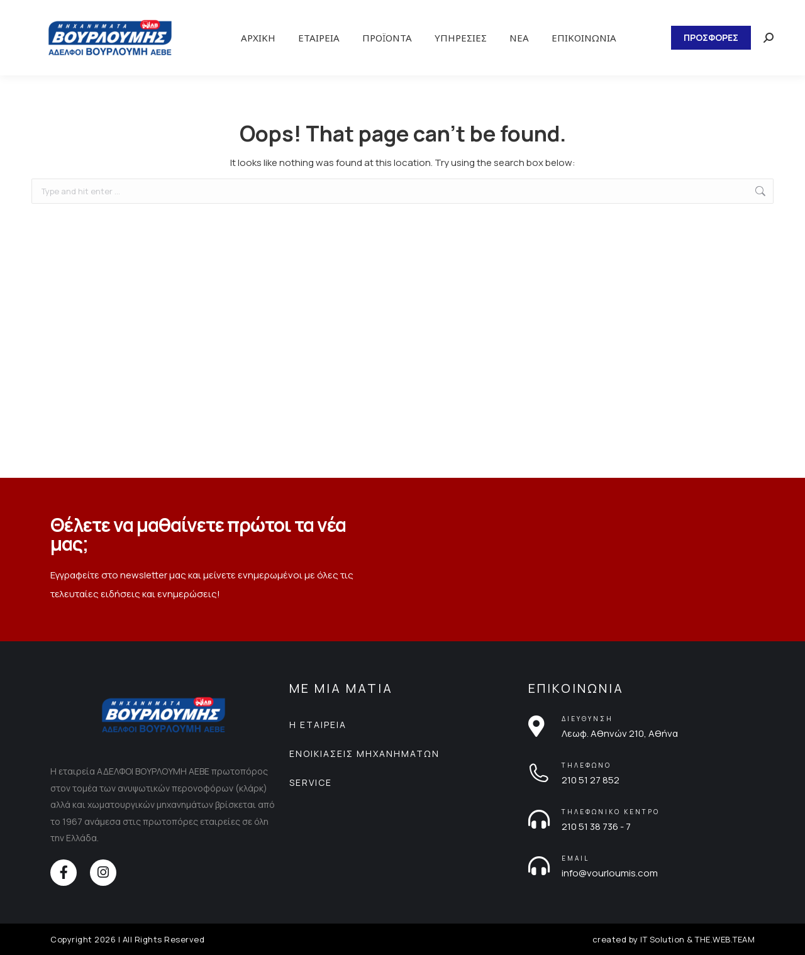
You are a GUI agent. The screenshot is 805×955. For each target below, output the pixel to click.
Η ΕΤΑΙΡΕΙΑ (318, 725)
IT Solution (662, 939)
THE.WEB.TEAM (725, 939)
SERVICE (310, 782)
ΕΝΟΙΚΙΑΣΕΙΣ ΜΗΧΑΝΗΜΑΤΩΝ (364, 753)
